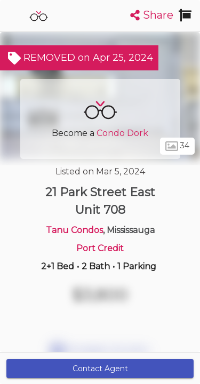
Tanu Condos (74, 230)
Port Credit (100, 248)
